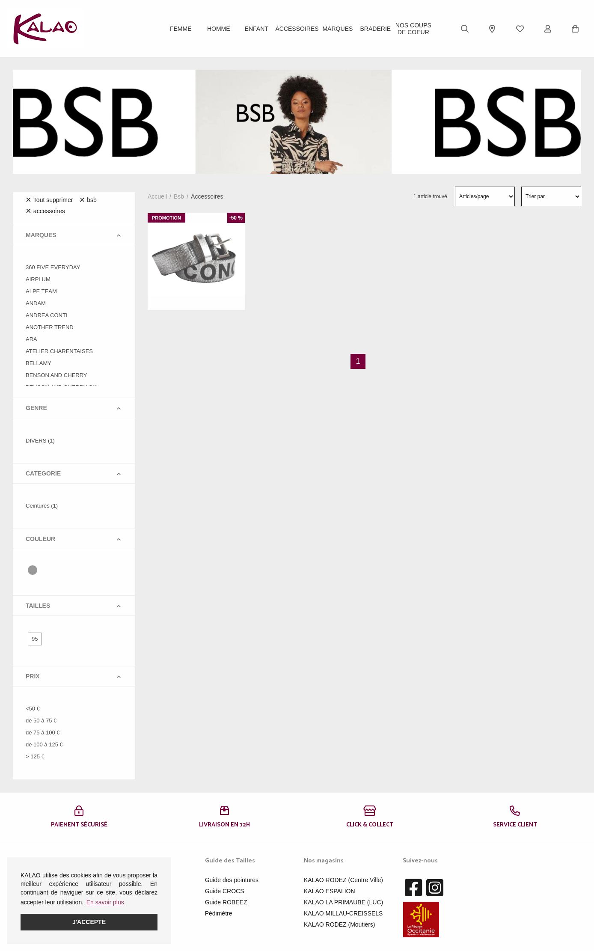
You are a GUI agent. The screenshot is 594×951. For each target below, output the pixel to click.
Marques (337, 28)
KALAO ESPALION (329, 891)
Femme (181, 28)
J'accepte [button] (89, 921)
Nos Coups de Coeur (413, 29)
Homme (218, 28)
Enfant (256, 28)
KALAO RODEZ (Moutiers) (339, 924)
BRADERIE (375, 28)
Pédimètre (218, 913)
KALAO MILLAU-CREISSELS (343, 913)
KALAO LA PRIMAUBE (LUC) (343, 902)
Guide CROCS (224, 891)
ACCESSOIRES (296, 28)
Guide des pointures (231, 880)
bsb (179, 196)
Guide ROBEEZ (226, 902)
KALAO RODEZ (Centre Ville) (343, 880)
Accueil (157, 196)
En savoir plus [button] (105, 902)
